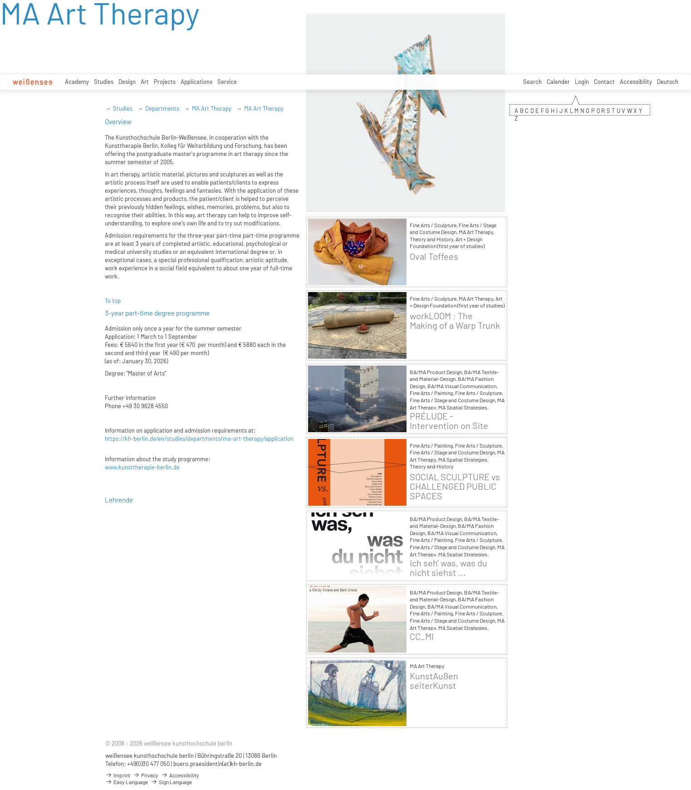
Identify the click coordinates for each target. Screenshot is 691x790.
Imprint (117, 775)
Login (582, 81)
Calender (558, 81)
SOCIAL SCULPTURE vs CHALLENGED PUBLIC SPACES (455, 486)
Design (127, 81)
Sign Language (171, 782)
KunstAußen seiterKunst (434, 680)
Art (145, 81)
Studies (103, 81)
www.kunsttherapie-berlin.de (142, 467)
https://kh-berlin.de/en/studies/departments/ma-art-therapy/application (199, 438)
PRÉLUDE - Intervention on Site (449, 420)
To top (113, 300)
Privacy (145, 775)
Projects (165, 81)
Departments (162, 108)
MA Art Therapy (211, 108)
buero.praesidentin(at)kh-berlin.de (217, 763)
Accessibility (636, 81)
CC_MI (422, 636)
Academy (77, 81)
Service (227, 81)
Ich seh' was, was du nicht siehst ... (448, 567)
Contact (604, 81)
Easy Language (126, 782)
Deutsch (667, 81)
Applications (196, 81)
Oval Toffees (434, 256)
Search (532, 81)
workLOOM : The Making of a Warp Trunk (455, 320)
